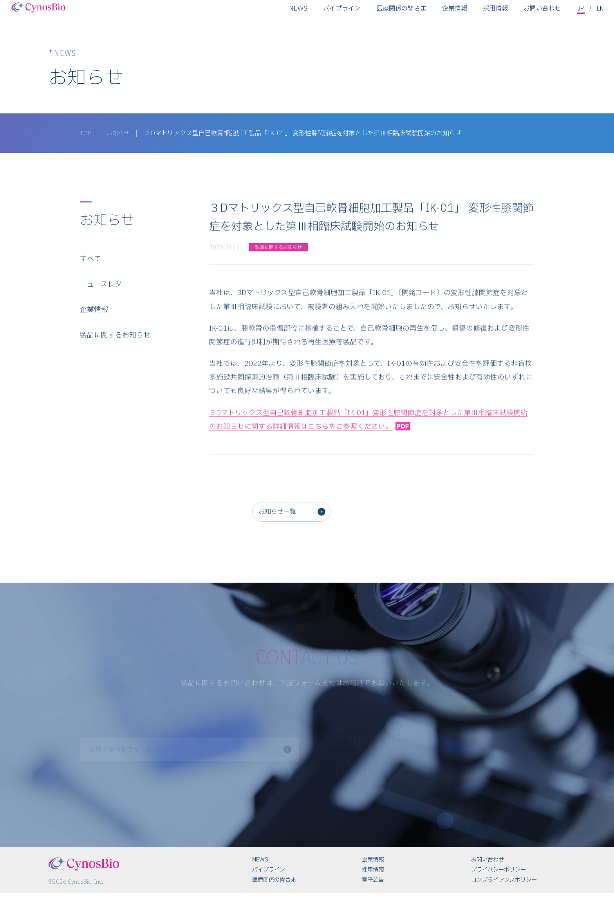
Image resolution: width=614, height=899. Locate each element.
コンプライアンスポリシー (504, 886)
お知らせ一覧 (281, 520)
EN (600, 13)
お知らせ (120, 133)
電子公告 (373, 886)
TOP (86, 133)
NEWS (297, 13)
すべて (90, 263)
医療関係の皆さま (401, 13)
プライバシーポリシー (498, 876)
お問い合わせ (541, 13)
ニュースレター (104, 289)
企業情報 (453, 13)
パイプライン (341, 13)
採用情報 (494, 13)
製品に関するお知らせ (115, 340)
